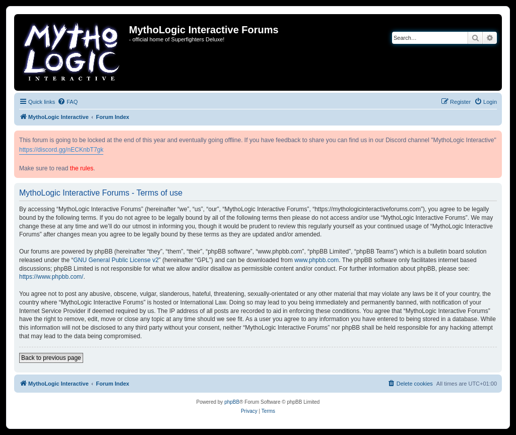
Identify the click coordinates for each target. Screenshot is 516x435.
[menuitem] (67, 102)
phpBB (231, 402)
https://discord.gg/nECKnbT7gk (61, 149)
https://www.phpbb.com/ (51, 276)
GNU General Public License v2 (115, 260)
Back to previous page (51, 357)
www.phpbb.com (316, 260)
